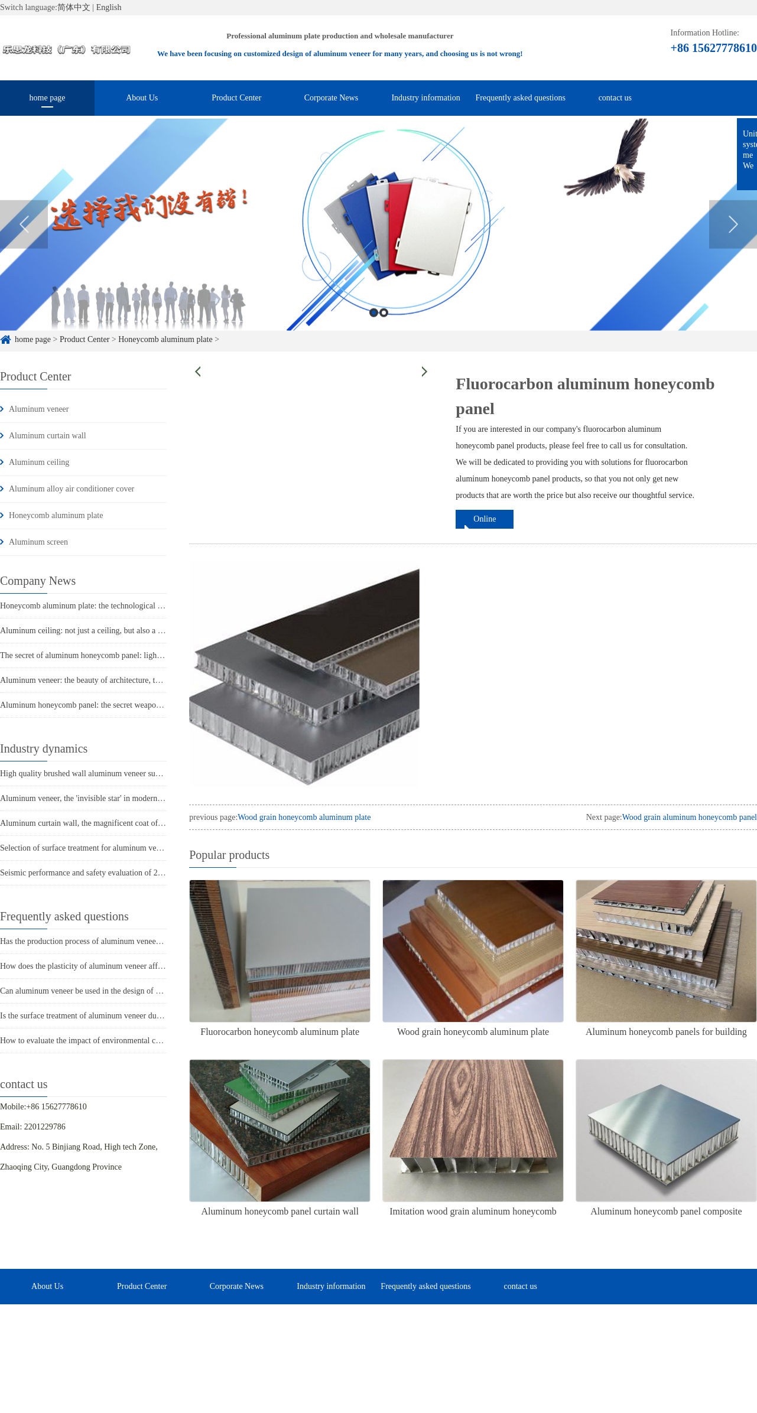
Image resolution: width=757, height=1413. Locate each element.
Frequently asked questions (520, 97)
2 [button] (384, 327)
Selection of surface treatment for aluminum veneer (85, 848)
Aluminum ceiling (39, 462)
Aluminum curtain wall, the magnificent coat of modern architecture (113, 823)
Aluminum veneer (39, 409)
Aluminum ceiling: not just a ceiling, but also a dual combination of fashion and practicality (152, 630)
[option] (378, 240)
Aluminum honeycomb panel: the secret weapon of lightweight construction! (127, 705)
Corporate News (331, 97)
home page (48, 97)
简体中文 (73, 7)
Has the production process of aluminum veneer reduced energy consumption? (129, 941)
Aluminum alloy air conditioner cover (71, 488)
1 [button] (374, 327)
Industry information (425, 97)
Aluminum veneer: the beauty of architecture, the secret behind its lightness (125, 680)
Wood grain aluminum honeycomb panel (689, 817)
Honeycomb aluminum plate (56, 515)
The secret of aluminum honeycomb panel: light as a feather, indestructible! (125, 655)
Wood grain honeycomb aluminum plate (304, 817)
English (109, 7)
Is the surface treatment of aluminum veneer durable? (88, 1015)
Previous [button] (24, 239)
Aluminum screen (38, 542)
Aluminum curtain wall (47, 435)
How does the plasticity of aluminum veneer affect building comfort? (114, 966)
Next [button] (733, 239)
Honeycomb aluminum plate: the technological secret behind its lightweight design (137, 605)
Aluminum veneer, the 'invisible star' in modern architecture (99, 798)
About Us (142, 97)
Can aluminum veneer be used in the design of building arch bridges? (114, 991)
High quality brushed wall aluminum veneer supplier (87, 773)
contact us (615, 97)
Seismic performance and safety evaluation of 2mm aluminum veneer (115, 872)
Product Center (236, 97)
